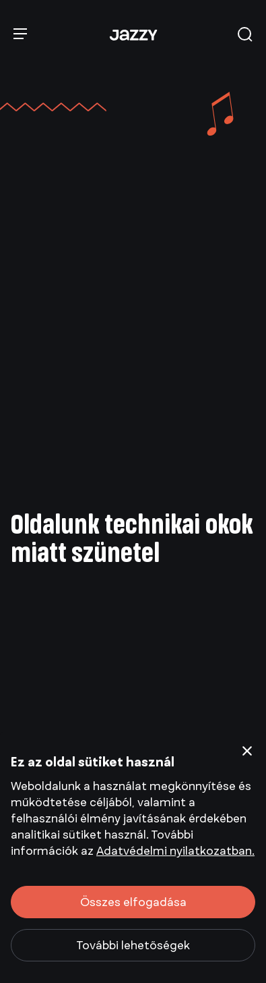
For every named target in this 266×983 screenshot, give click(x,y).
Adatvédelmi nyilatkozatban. (175, 850)
